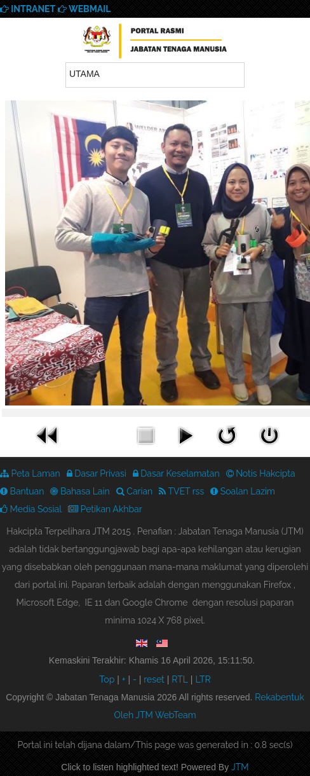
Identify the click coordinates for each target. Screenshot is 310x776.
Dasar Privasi (96, 473)
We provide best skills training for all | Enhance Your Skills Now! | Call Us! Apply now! (155, 43)
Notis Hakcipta (260, 473)
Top (106, 679)
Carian (134, 491)
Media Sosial (31, 509)
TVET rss (181, 491)
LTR (202, 679)
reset (154, 679)
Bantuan (22, 491)
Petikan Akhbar (105, 509)
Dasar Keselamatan (176, 473)
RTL (180, 679)
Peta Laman (30, 473)
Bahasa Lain (79, 491)
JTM (240, 767)
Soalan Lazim (242, 491)
